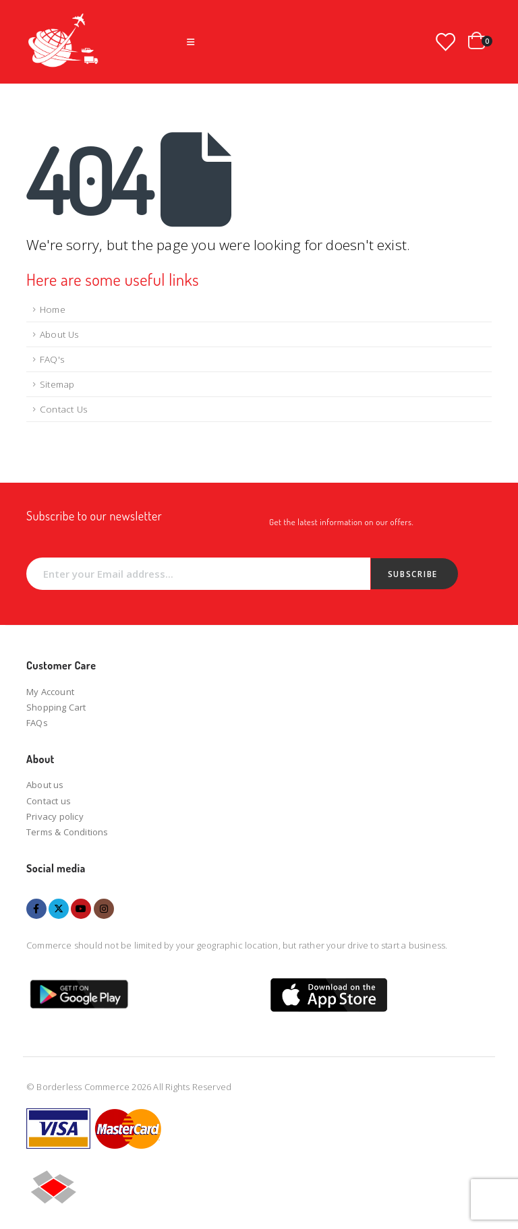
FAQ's (52, 359)
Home (52, 309)
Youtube (81, 909)
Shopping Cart (56, 707)
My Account (50, 692)
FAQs (37, 723)
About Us (59, 334)
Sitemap (57, 384)
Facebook (36, 909)
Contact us (48, 801)
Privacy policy (55, 816)
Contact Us (63, 409)
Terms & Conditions (67, 832)
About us (45, 785)
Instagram (104, 909)
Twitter (59, 909)
